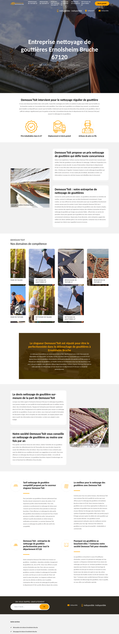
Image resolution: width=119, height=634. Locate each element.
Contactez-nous (74, 65)
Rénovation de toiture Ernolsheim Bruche (25, 627)
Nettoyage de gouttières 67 (86, 3)
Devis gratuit (102, 3)
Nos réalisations (45, 65)
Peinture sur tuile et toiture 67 (55, 3)
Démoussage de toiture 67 (32, 2)
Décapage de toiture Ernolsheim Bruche (25, 632)
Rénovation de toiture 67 (44, 2)
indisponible (64, 11)
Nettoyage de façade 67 (75, 2)
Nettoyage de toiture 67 (64, 3)
